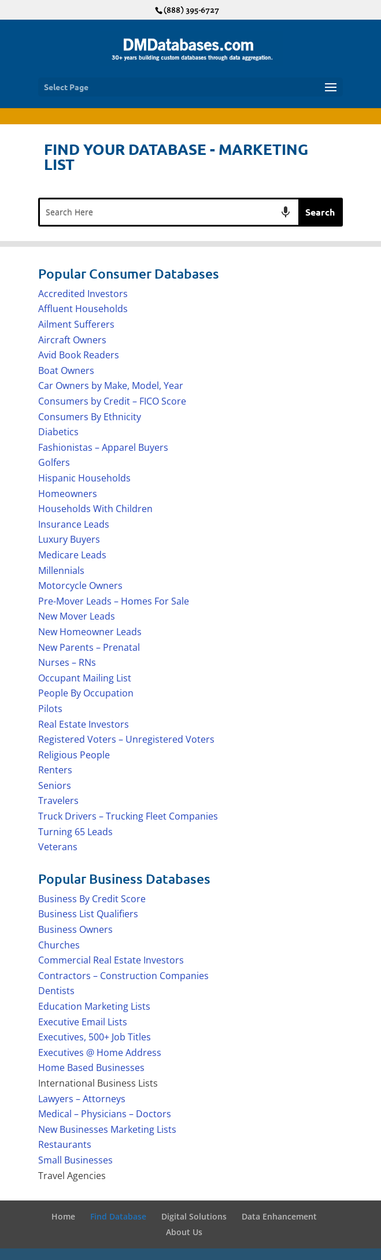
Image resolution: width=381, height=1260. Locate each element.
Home (63, 1216)
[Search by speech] (285, 212)
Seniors (54, 785)
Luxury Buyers (69, 539)
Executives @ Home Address (99, 1052)
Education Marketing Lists (94, 1006)
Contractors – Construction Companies (123, 975)
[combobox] (169, 212)
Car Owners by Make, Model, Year (110, 385)
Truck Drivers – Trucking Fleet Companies (128, 816)
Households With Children (95, 508)
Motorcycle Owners (80, 585)
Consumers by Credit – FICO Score (112, 401)
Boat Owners (66, 370)
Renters (55, 770)
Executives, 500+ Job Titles (94, 1037)
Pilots (50, 708)
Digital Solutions (194, 1216)
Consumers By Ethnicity (89, 416)
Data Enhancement (279, 1216)
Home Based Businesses (91, 1067)
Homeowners (67, 493)
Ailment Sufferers (76, 324)
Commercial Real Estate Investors (111, 960)
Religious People (74, 754)
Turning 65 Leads (75, 831)
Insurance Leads (73, 524)
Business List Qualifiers (88, 913)
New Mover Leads (76, 616)
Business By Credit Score (92, 898)
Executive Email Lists (82, 1022)
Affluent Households (83, 308)
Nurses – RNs (67, 662)
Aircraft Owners (72, 339)
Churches (59, 945)
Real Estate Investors (83, 724)
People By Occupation (86, 693)
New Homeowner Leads (90, 631)
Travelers (58, 800)
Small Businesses (75, 1160)
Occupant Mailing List (84, 678)
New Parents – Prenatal (89, 647)
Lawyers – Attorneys (81, 1098)
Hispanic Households (84, 478)
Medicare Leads (72, 555)
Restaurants (64, 1144)
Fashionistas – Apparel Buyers (103, 447)
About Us (184, 1231)
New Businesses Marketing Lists (107, 1129)
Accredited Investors (83, 293)
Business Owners (75, 929)
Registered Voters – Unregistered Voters (126, 739)
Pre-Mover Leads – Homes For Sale (113, 601)
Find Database (118, 1216)
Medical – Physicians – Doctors (104, 1113)
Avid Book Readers (78, 355)
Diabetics (58, 431)
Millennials (61, 570)
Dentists (56, 990)
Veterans (57, 846)
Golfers (54, 462)
